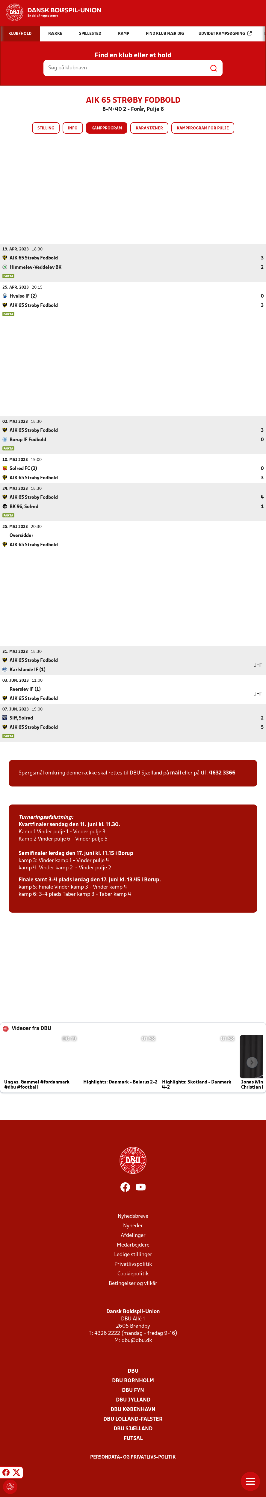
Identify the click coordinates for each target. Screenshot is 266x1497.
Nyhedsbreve (133, 1216)
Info (73, 128)
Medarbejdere (133, 1244)
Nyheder (133, 1225)
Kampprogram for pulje (203, 128)
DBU (133, 1371)
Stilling (45, 128)
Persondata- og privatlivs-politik (133, 1457)
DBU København (133, 1409)
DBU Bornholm (133, 1380)
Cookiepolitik (133, 1273)
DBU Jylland (133, 1399)
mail (175, 772)
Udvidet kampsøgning (225, 33)
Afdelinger (133, 1235)
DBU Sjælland (133, 1428)
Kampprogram (106, 128)
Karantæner (149, 128)
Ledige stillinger (133, 1254)
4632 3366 (222, 772)
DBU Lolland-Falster (133, 1419)
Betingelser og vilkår (133, 1283)
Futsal (133, 1438)
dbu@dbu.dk (137, 1340)
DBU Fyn (133, 1390)
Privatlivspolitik (133, 1264)
